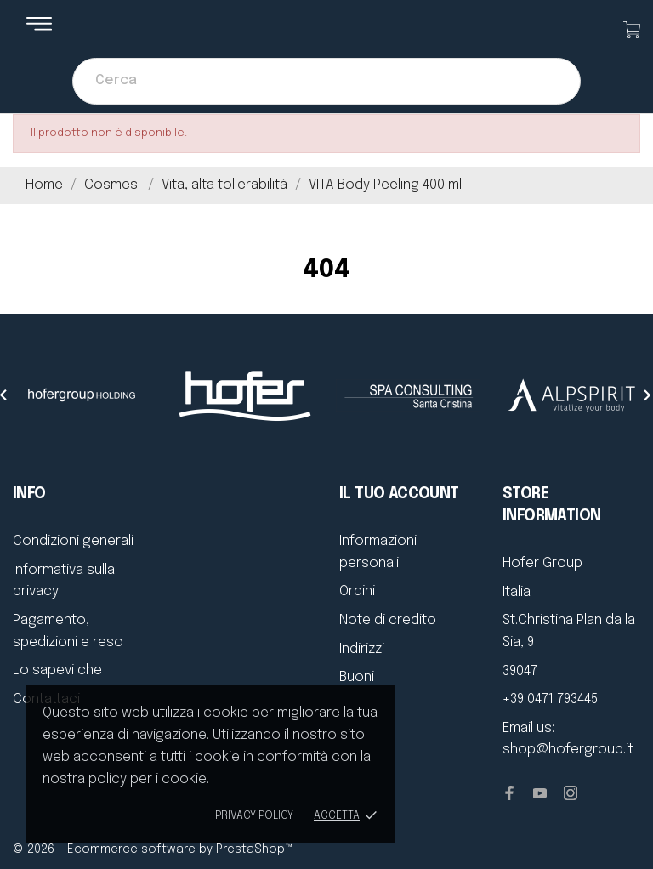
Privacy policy (254, 815)
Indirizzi (361, 649)
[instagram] (570, 793)
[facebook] (509, 793)
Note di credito (387, 620)
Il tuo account (399, 494)
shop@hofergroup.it (568, 749)
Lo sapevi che (57, 670)
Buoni (356, 677)
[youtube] (540, 793)
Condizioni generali (73, 541)
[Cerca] (326, 81)
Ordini (357, 591)
